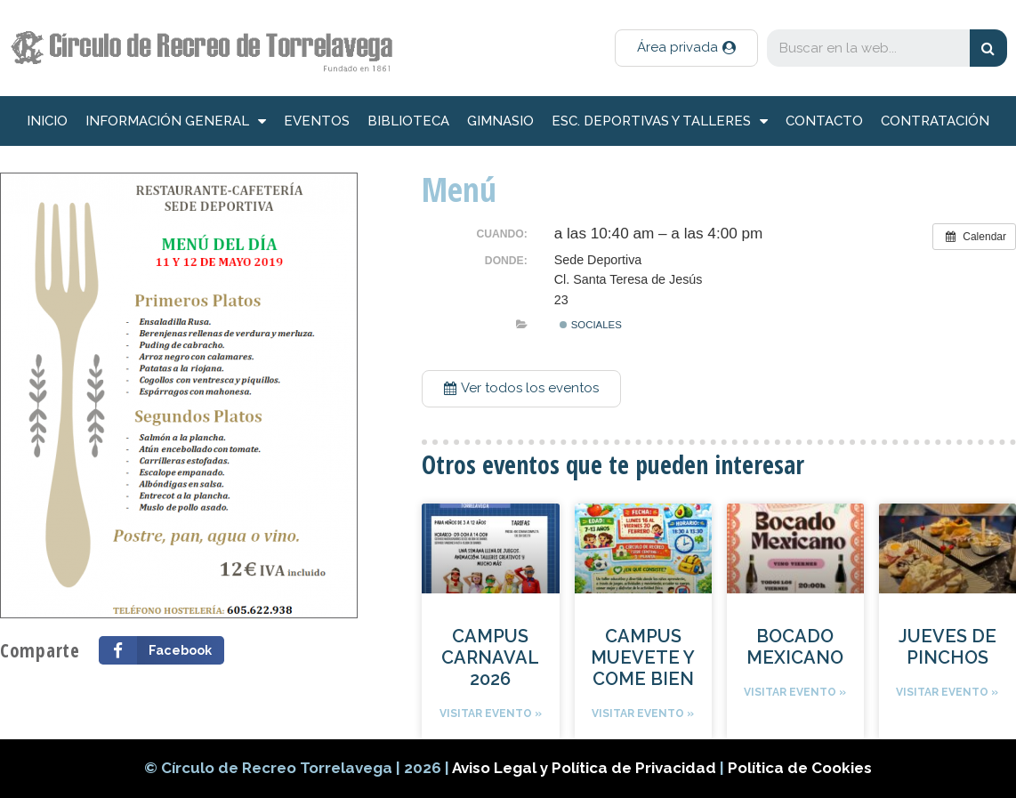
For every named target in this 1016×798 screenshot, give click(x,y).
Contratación (935, 121)
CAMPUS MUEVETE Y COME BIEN (643, 657)
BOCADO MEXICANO (794, 646)
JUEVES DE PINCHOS (947, 646)
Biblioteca (408, 121)
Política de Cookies (800, 768)
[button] (686, 48)
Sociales (590, 324)
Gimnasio (500, 121)
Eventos (317, 121)
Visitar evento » (490, 713)
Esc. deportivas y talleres (660, 121)
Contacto (824, 121)
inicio (47, 121)
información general (175, 121)
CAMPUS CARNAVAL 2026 (490, 657)
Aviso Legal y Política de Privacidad (586, 768)
